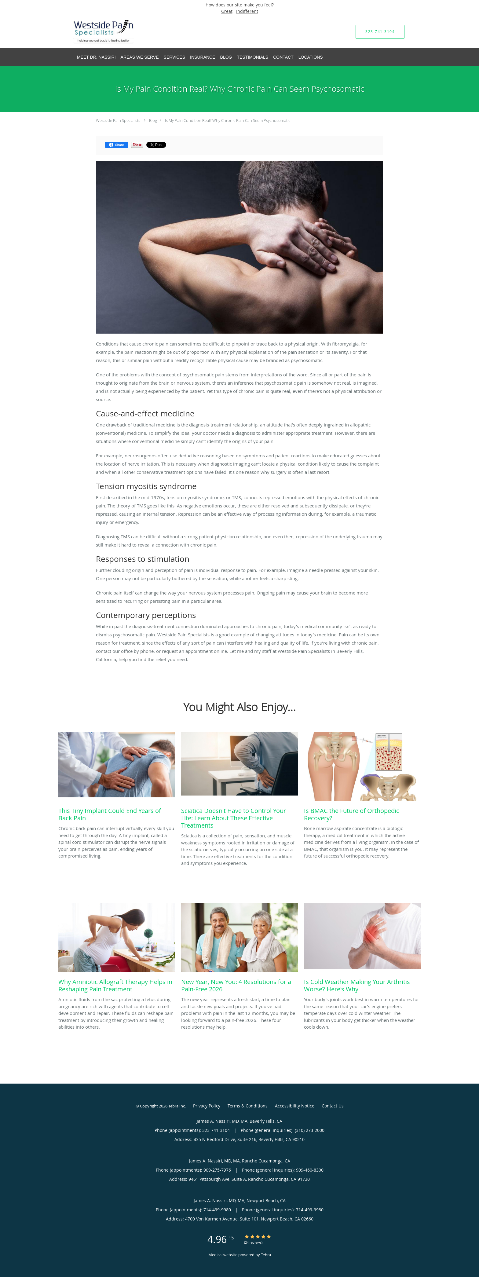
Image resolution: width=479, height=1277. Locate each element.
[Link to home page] (94, 32)
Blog (153, 120)
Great (226, 11)
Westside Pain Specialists (118, 120)
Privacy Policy (206, 1106)
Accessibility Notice (294, 1106)
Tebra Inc (176, 1106)
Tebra (266, 1254)
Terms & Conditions (248, 1106)
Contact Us (333, 1106)
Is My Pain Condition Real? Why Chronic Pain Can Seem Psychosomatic (227, 120)
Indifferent (247, 11)
